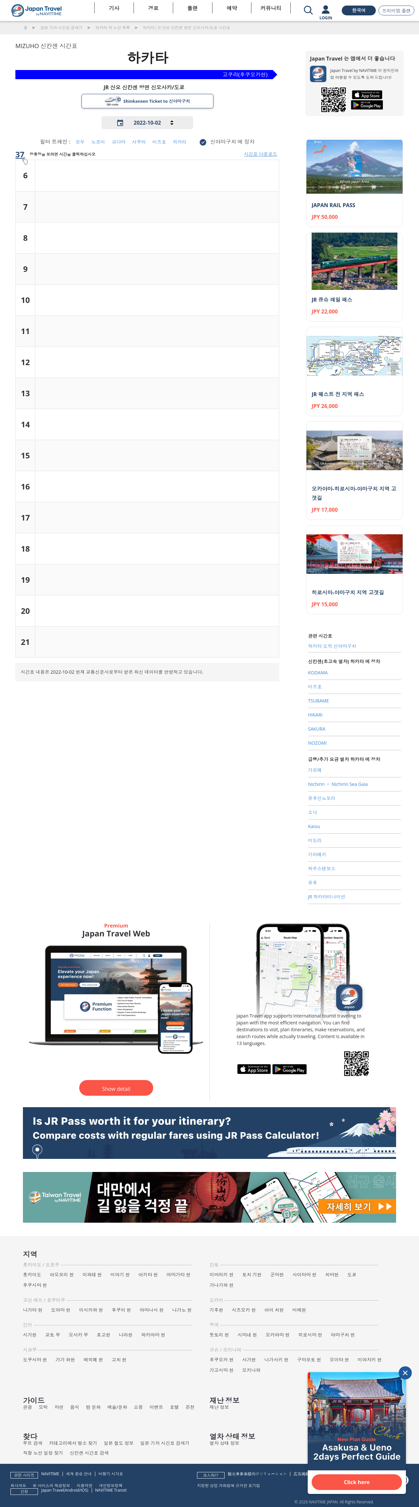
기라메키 (317, 854)
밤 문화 (93, 1407)
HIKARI (315, 715)
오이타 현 (339, 1359)
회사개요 (18, 1485)
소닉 (312, 812)
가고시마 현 (222, 1370)
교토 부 (52, 1335)
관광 (27, 1407)
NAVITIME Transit (111, 1490)
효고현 (103, 1335)
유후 (312, 882)
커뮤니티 (271, 8)
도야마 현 (61, 1310)
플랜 (192, 8)
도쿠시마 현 (35, 1359)
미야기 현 (120, 1274)
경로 (153, 8)
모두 (80, 142)
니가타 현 (33, 1310)
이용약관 (84, 1485)
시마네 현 (247, 1335)
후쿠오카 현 (222, 1359)
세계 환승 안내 (79, 1474)
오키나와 (251, 1370)
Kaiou (314, 826)
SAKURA (316, 729)
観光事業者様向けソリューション (257, 1474)
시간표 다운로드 (260, 154)
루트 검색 (33, 1443)
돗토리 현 (219, 1335)
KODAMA (318, 672)
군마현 (277, 1274)
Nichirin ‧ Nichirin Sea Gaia (338, 784)
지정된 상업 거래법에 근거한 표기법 (228, 1485)
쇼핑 (138, 1407)
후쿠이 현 (121, 1310)
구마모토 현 (309, 1359)
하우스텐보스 (322, 868)
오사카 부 (78, 1335)
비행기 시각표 (111, 1474)
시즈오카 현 (244, 1310)
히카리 (180, 142)
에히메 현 (93, 1359)
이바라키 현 (222, 1274)
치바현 (332, 1274)
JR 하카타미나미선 (326, 897)
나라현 (126, 1335)
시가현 (30, 1335)
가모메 (315, 770)
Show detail (116, 1088)
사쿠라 (139, 142)
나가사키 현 (276, 1359)
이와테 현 (92, 1274)
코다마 (118, 142)
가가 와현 (65, 1359)
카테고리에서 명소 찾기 (73, 1443)
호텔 (174, 1407)
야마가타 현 (179, 1274)
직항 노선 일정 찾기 (43, 1453)
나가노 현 (182, 1310)
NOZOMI (317, 743)
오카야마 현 (277, 1335)
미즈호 (159, 142)
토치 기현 (252, 1274)
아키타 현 (148, 1274)
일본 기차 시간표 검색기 (165, 1443)
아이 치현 (274, 1310)
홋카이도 (32, 1274)
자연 (59, 1407)
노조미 (98, 142)
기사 (114, 8)
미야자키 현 (370, 1359)
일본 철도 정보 (119, 1443)
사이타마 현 (304, 1274)
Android (72, 1490)
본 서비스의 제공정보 (51, 1485)
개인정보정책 (110, 1485)
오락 (43, 1407)
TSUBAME (318, 701)
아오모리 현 (62, 1274)
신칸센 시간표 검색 (89, 1453)
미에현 (299, 1310)
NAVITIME (50, 1474)
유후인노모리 (322, 798)
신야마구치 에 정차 (232, 141)
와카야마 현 (153, 1335)
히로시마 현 (310, 1335)
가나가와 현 (222, 1285)
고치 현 (119, 1359)
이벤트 (156, 1407)
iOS (84, 1490)
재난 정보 (219, 1407)
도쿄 (351, 1274)
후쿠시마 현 (35, 1285)
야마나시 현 (152, 1310)
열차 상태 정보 (224, 1443)
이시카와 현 (91, 1310)
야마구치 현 (343, 1335)
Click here (357, 1482)
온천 (190, 1407)
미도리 (315, 840)
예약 (232, 8)
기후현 (216, 1310)
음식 (74, 1407)
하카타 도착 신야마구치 (332, 646)
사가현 (249, 1359)
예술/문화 (117, 1407)
